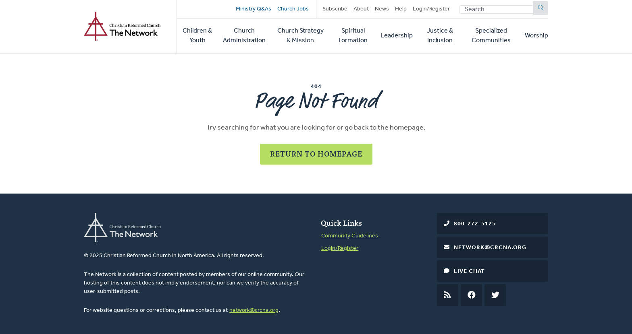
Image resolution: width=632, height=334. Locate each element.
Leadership (396, 36)
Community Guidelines (349, 236)
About (361, 9)
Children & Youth (197, 36)
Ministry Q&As (253, 9)
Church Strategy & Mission (300, 36)
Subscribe (334, 9)
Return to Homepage (316, 153)
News (382, 9)
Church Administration (244, 36)
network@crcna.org (254, 310)
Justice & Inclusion (440, 36)
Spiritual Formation (353, 36)
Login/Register (431, 9)
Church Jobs (293, 9)
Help (401, 9)
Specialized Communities (491, 36)
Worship (536, 36)
